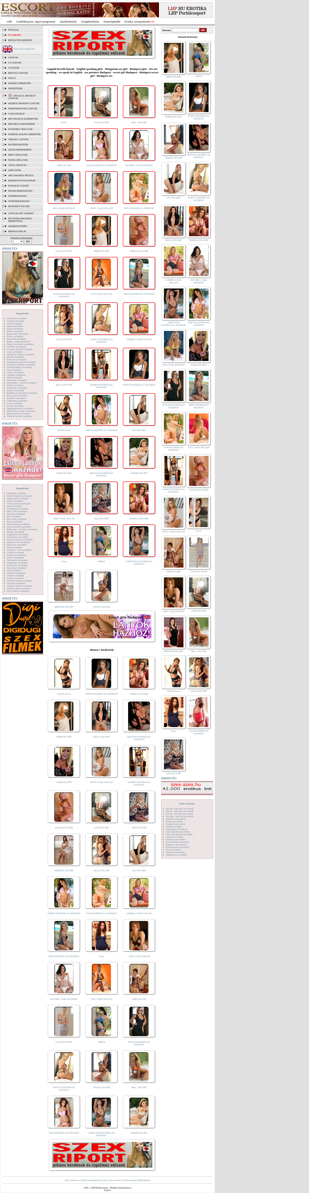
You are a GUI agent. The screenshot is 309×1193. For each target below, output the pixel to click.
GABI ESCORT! (64, 473)
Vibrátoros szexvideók (176, 854)
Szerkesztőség (129, 1180)
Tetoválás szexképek (16, 567)
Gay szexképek (14, 369)
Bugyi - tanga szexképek (18, 341)
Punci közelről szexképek (19, 526)
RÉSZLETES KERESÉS (20, 40)
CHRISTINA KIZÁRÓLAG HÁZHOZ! (139, 562)
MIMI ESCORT (101, 251)
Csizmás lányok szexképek (19, 349)
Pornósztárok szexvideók (177, 847)
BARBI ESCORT (139, 473)
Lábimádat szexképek (17, 400)
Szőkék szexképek (15, 552)
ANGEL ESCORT (101, 607)
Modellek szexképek (16, 493)
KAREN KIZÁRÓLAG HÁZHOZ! (101, 386)
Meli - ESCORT (139, 122)
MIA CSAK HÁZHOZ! (64, 208)
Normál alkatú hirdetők (24, 134)
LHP (9, 21)
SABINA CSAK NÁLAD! (139, 339)
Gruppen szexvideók (175, 824)
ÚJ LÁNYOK (14, 62)
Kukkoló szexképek (16, 398)
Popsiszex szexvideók (176, 844)
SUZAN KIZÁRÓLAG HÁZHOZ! (64, 295)
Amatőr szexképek (15, 321)
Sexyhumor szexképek (17, 537)
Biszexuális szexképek (17, 333)
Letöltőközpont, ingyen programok (35, 21)
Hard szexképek (14, 377)
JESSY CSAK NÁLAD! (101, 208)
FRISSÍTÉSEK (15, 88)
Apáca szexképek (15, 326)
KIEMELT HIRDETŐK (19, 83)
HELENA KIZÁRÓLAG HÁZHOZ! (101, 474)
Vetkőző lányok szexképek (19, 585)
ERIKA (101, 561)
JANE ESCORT (101, 122)
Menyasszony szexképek (18, 413)
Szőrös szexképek (15, 557)
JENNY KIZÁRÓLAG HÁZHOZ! (139, 384)
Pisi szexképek (14, 516)
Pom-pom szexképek (17, 519)
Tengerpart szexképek (17, 562)
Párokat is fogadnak (22, 180)
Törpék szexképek (15, 575)
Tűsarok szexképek (16, 583)
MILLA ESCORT (64, 384)
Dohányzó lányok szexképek (20, 354)
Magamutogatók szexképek (20, 408)
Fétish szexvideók (174, 821)
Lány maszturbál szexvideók (179, 834)
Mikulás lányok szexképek (19, 416)
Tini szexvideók (173, 849)
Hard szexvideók (174, 826)
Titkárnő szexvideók (175, 852)
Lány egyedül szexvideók (178, 831)
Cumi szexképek (15, 351)
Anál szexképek (14, 323)
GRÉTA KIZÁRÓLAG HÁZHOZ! (101, 430)
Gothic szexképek (15, 372)
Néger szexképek (15, 501)
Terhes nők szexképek (17, 565)
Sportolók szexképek (17, 544)
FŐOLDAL (13, 30)
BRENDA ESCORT (64, 607)
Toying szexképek (15, 578)
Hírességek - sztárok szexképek (21, 382)
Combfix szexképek (16, 346)
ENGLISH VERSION (24, 49)
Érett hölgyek (17, 154)
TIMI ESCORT (64, 165)
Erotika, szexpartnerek (137, 21)
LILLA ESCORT (64, 339)
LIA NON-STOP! (64, 251)
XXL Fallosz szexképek (18, 591)
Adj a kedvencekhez (111, 1180)
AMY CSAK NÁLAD (64, 518)
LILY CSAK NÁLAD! (101, 294)
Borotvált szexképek (16, 339)
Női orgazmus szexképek (18, 503)
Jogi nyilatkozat (72, 1180)
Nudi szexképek (14, 506)
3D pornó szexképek (16, 318)
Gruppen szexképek (16, 375)
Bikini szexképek (15, 331)
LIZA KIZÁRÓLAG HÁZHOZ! (101, 165)
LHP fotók (14, 170)
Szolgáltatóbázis (90, 21)
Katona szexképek (15, 390)
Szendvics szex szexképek (19, 549)
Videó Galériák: (187, 803)
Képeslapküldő (112, 21)
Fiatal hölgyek (18, 160)
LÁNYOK (13, 57)
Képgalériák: (22, 313)
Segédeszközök (18, 144)
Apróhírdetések (68, 21)
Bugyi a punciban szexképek (20, 344)
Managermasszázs (20, 190)
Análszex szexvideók (176, 818)
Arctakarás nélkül (21, 175)
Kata (64, 561)
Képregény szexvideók (176, 829)
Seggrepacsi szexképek (18, 534)
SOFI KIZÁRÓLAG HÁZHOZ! (139, 208)
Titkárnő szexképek (16, 573)
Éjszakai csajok (18, 185)
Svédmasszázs (17, 196)
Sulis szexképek (14, 547)
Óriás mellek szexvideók (177, 842)
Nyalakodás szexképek (18, 508)
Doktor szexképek (15, 357)
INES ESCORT (101, 518)
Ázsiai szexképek (15, 328)
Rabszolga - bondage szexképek (22, 529)
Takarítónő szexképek (17, 560)
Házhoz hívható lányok (23, 103)
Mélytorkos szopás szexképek (21, 411)
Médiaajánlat (144, 1180)
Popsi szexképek (15, 521)
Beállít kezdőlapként (91, 1180)
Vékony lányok (18, 139)
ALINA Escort (64, 430)
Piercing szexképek (16, 513)
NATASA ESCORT (139, 251)
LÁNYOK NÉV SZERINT (21, 213)
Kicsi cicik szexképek (17, 395)
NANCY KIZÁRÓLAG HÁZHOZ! (101, 340)
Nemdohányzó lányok (22, 108)
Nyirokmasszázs (19, 201)
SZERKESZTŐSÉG (17, 226)
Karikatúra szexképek (17, 387)
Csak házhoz (16, 113)
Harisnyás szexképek (17, 380)
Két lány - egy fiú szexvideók (180, 816)
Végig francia (17, 165)
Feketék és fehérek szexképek (21, 364)
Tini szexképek (14, 570)
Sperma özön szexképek (18, 542)
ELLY (64, 122)
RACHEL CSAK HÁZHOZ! (139, 165)
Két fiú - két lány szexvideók (179, 813)
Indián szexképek (15, 385)
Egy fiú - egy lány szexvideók (180, 808)
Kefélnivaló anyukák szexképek (22, 393)
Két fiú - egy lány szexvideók (180, 811)
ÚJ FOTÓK (13, 67)
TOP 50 (11, 78)
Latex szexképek (15, 403)
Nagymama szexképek (17, 498)
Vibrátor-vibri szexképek (18, 588)
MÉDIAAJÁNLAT (17, 231)
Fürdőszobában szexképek (19, 367)
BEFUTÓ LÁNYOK (18, 73)
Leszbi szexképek (15, 405)
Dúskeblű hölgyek (20, 129)
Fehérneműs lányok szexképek (21, 362)
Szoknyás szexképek (16, 555)
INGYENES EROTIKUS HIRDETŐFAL (20, 219)
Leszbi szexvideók (174, 836)
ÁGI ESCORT (139, 430)
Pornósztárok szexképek (18, 524)
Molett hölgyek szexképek (19, 495)
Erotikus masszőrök (21, 124)
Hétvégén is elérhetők (23, 118)
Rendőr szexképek (15, 531)
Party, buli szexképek (17, 511)
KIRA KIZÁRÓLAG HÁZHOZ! (139, 294)
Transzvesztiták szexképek (19, 580)
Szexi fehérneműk (20, 149)
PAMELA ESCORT (139, 518)
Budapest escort (19, 206)
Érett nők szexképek (16, 359)
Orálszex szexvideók (175, 839)
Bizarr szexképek (15, 336)
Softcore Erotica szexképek (20, 539)
